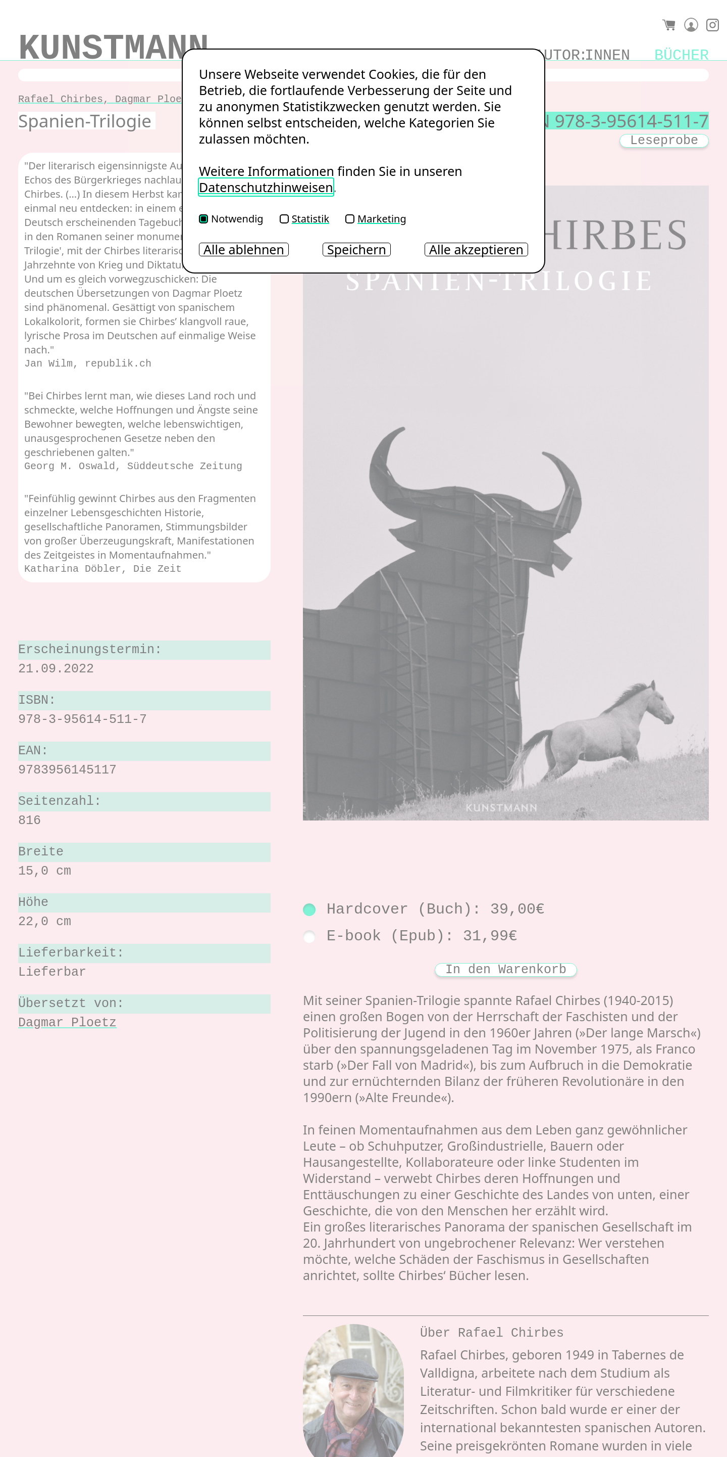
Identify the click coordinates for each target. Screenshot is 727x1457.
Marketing (375, 218)
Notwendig (231, 218)
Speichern (356, 249)
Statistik (304, 218)
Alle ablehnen (243, 249)
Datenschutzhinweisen (266, 187)
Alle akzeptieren (476, 249)
